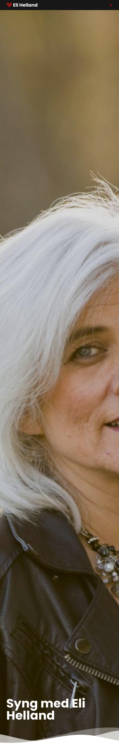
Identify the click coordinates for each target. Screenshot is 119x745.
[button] (111, 5)
